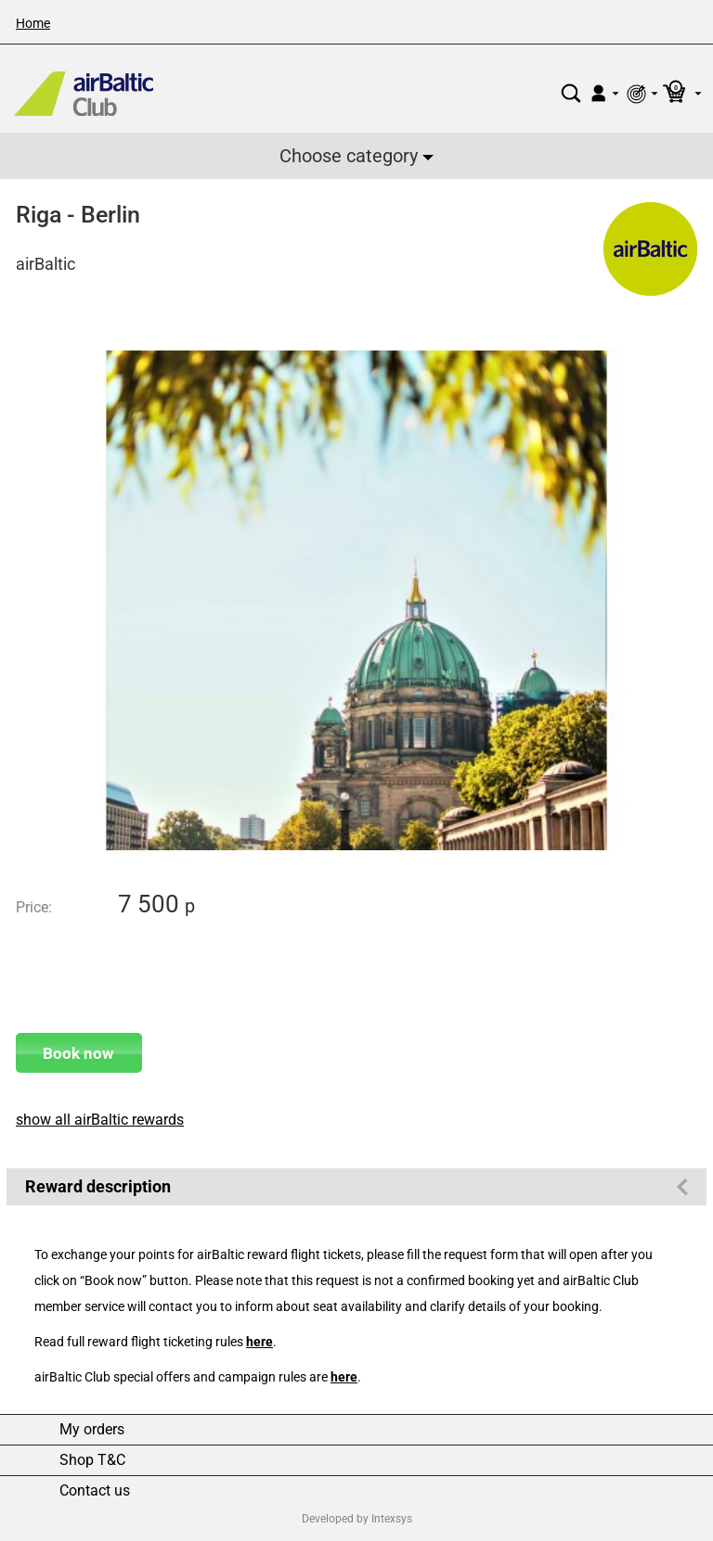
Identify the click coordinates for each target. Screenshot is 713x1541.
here (259, 1342)
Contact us (94, 1491)
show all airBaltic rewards (100, 1119)
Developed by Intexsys (357, 1518)
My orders (91, 1429)
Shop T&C (92, 1460)
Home (33, 23)
